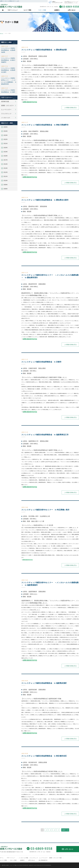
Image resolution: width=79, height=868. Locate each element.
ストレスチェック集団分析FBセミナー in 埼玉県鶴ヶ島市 (45, 510)
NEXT (63, 830)
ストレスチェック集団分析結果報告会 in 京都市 (41, 362)
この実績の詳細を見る (70, 107)
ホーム (2, 10)
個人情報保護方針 (43, 860)
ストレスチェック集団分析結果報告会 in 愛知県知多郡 (44, 50)
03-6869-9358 (70, 6)
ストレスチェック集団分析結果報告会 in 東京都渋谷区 (44, 756)
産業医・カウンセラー (7, 105)
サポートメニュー (13, 10)
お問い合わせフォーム (30, 102)
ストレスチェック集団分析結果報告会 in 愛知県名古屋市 (45, 200)
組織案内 (56, 10)
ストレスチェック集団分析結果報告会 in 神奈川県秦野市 (45, 125)
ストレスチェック (6, 113)
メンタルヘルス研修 (23, 857)
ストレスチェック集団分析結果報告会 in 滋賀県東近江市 (45, 435)
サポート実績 (42, 10)
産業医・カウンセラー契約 (55, 857)
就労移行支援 (5, 101)
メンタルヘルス (5, 117)
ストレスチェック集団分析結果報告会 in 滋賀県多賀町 (44, 683)
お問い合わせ (71, 10)
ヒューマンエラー (6, 109)
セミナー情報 (27, 10)
